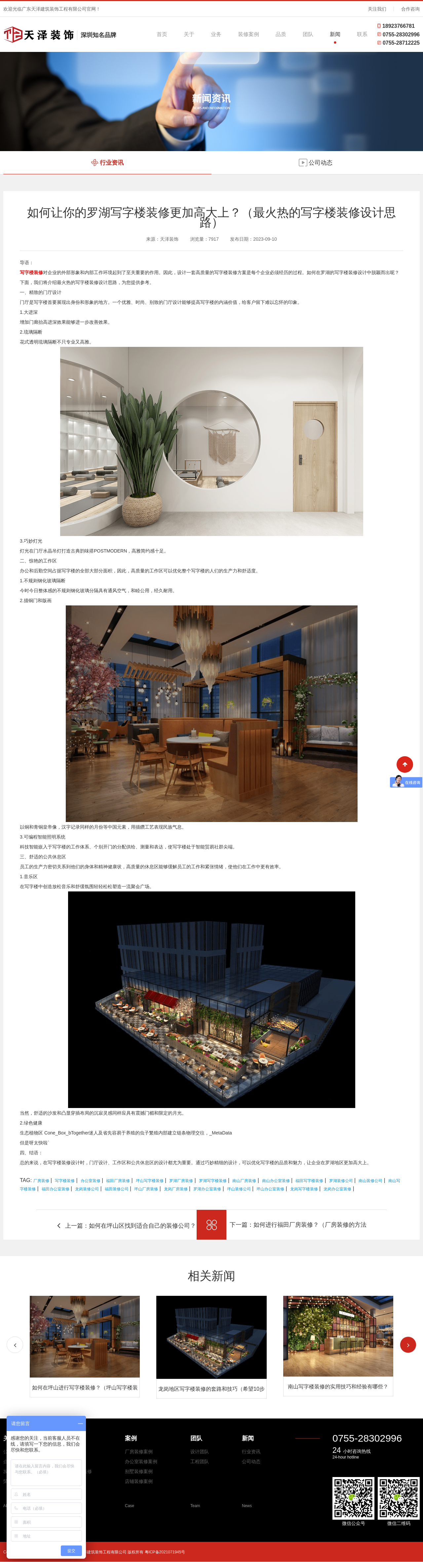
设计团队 (199, 1451)
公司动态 (251, 1461)
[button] (408, 1344)
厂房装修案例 (139, 1451)
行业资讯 (251, 1451)
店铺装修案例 (139, 1481)
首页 (162, 34)
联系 (362, 34)
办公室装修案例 (141, 1461)
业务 (216, 34)
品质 (281, 34)
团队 (308, 34)
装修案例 (248, 34)
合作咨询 (410, 9)
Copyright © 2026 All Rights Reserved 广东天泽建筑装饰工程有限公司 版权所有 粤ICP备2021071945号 (94, 1552)
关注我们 (377, 9)
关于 (189, 34)
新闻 (335, 34)
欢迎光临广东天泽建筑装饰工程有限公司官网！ (51, 9)
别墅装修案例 (139, 1471)
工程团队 (199, 1461)
